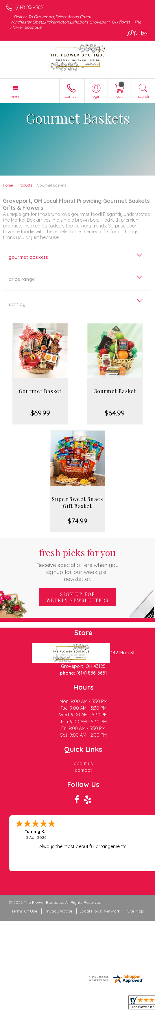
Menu (16, 96)
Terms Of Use (24, 911)
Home (8, 185)
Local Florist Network (100, 911)
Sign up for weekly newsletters (77, 597)
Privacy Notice (58, 911)
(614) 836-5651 (30, 7)
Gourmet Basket (40, 391)
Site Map (135, 911)
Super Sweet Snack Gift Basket (77, 502)
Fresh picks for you (77, 564)
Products (24, 185)
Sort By (17, 304)
